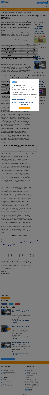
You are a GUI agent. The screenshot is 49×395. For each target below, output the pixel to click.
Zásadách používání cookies (18, 99)
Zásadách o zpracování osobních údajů (20, 96)
